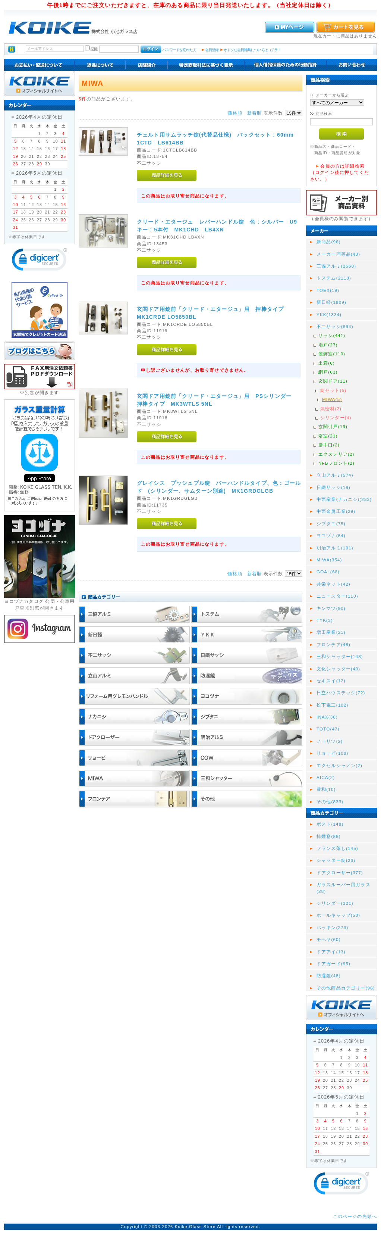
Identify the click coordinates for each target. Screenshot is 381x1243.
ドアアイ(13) (331, 951)
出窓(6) (326, 363)
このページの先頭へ (355, 1216)
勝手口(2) (329, 444)
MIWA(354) (329, 559)
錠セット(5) (333, 390)
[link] (39, 261)
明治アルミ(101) (335, 547)
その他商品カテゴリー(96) (346, 987)
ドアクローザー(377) (340, 872)
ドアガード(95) (333, 963)
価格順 (234, 112)
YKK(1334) (329, 314)
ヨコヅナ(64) (331, 535)
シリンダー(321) (335, 903)
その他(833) (330, 801)
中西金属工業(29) (336, 511)
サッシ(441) (331, 335)
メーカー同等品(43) (338, 254)
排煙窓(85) (329, 836)
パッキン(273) (333, 927)
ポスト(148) (330, 824)
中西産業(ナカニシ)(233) (344, 499)
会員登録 (212, 50)
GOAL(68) (328, 571)
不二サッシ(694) (335, 326)
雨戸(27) (328, 344)
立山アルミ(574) (335, 475)
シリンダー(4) (335, 417)
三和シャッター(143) (340, 656)
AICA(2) (326, 777)
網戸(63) (328, 372)
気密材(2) (330, 408)
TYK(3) (325, 620)
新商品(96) (329, 241)
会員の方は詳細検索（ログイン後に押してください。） (339, 172)
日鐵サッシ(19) (333, 487)
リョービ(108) (333, 753)
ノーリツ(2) (330, 741)
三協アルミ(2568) (336, 266)
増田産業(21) (331, 632)
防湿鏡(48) (329, 975)
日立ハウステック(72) (341, 692)
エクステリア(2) (336, 454)
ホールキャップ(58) (338, 915)
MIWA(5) (332, 399)
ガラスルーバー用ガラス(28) (344, 887)
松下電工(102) (333, 705)
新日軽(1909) (331, 302)
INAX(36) (327, 716)
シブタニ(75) (331, 523)
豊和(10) (326, 789)
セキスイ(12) (331, 680)
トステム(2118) (334, 277)
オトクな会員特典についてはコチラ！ (252, 50)
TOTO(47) (328, 728)
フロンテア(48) (333, 644)
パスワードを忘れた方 (179, 50)
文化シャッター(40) (338, 668)
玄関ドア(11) (332, 380)
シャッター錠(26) (336, 860)
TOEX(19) (328, 290)
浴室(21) (328, 435)
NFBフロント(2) (336, 463)
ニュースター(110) (337, 596)
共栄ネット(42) (333, 584)
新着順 (254, 112)
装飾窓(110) (331, 353)
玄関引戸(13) (332, 426)
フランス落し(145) (337, 848)
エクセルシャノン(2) (339, 765)
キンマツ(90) (331, 608)
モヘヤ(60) (329, 939)
